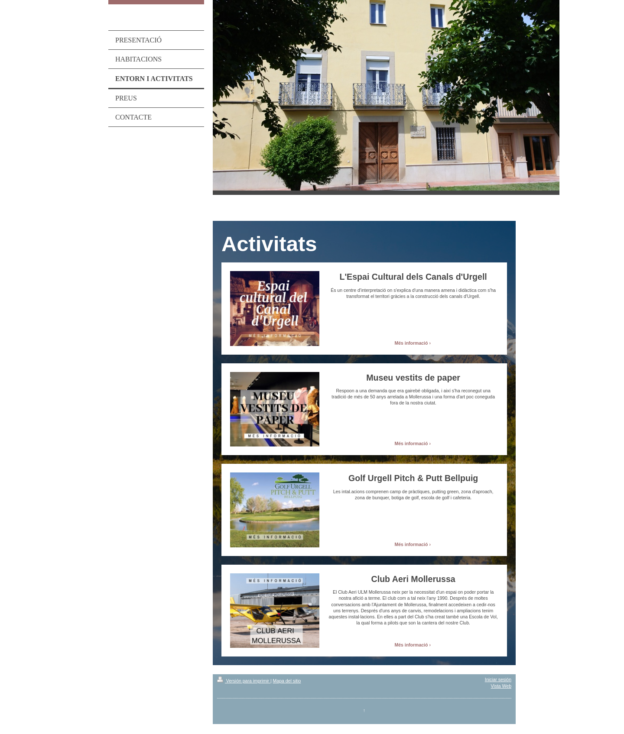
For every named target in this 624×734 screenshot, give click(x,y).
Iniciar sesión (498, 679)
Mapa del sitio (287, 680)
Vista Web (501, 686)
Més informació (411, 343)
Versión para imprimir (243, 680)
